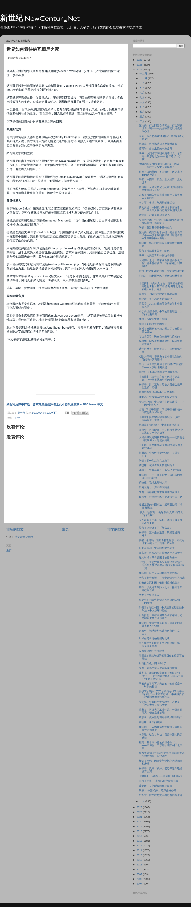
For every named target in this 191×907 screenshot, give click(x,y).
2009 (140, 874)
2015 (140, 845)
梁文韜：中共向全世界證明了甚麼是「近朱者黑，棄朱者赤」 (159, 703)
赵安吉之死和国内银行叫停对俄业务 (159, 582)
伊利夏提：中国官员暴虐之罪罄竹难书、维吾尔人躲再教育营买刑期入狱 (160, 209)
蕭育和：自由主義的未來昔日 (155, 148)
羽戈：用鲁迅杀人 (149, 595)
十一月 (144, 78)
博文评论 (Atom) (24, 537)
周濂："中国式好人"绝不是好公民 (157, 790)
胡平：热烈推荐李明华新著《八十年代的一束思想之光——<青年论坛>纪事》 (160, 156)
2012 (140, 860)
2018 (140, 831)
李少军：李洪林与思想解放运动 (157, 202)
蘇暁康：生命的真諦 (150, 722)
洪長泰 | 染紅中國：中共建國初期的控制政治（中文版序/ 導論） (161, 609)
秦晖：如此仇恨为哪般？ (153, 324)
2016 (140, 840)
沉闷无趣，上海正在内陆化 (154, 487)
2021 (140, 817)
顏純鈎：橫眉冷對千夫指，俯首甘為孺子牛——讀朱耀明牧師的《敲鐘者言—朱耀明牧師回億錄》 (160, 235)
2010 (140, 869)
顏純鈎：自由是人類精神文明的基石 (159, 573)
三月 (142, 116)
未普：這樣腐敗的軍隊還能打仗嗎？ (159, 492)
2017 (140, 836)
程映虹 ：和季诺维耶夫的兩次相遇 (158, 372)
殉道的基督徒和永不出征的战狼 (157, 392)
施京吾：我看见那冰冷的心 (154, 215)
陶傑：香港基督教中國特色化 (155, 227)
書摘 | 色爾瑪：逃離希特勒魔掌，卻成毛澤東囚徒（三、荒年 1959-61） (161, 542)
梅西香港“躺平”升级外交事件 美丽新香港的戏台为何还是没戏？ (162, 754)
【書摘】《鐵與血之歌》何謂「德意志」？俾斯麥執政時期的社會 (159, 378)
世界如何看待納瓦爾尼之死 (154, 638)
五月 (142, 107)
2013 (140, 855)
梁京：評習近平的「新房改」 (155, 527)
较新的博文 (15, 529)
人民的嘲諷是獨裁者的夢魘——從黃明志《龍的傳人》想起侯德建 (162, 439)
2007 (140, 883)
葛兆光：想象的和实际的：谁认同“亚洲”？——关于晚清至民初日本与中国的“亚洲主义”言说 (161, 676)
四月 (142, 111)
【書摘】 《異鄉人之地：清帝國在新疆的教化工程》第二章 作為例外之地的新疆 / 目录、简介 (161, 286)
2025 (140, 64)
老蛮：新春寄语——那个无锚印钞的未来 (162, 577)
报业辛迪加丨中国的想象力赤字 (157, 548)
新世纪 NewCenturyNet (40, 18)
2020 (140, 821)
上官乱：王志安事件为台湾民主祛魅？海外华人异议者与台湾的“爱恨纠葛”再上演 (161, 565)
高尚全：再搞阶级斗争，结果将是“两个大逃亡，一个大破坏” (161, 431)
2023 (140, 807)
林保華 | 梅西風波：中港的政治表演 (159, 425)
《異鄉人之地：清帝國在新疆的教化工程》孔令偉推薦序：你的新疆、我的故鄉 (160, 263)
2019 (140, 826)
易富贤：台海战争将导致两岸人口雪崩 (160, 553)
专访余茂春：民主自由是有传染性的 (159, 336)
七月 (142, 97)
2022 (140, 812)
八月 (142, 92)
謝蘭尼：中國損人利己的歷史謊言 (158, 397)
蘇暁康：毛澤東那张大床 (153, 482)
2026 (140, 59)
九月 (142, 88)
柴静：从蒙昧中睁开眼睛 (153, 319)
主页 (65, 529)
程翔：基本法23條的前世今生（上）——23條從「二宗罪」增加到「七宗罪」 (160, 745)
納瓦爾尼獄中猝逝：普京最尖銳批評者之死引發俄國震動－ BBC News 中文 (55, 404)
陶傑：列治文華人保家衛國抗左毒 (158, 668)
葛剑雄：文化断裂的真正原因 (155, 785)
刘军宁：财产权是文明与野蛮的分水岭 (160, 795)
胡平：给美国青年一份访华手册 (157, 255)
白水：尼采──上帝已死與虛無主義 (158, 781)
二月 (142, 121)
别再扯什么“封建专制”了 (152, 663)
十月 (142, 83)
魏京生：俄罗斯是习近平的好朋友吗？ (160, 717)
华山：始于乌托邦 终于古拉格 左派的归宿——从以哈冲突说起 (161, 366)
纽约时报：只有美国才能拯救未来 (158, 557)
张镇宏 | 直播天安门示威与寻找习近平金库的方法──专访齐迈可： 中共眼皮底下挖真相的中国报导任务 (161, 694)
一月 (142, 801)
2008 (140, 879)
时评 (17, 417)
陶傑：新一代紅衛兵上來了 (154, 460)
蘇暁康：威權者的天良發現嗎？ (157, 465)
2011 (140, 864)
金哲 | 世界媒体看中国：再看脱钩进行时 (161, 271)
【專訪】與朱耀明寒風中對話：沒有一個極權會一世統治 (160, 419)
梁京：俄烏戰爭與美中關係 (154, 250)
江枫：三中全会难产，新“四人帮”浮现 (160, 470)
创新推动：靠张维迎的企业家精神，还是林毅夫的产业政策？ (160, 617)
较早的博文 (116, 529)
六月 (142, 102)
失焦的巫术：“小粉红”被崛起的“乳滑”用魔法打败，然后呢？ (161, 221)
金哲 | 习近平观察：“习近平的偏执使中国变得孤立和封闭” (161, 411)
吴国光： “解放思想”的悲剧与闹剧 (158, 294)
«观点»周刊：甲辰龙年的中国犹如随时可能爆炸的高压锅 (160, 358)
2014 (140, 850)
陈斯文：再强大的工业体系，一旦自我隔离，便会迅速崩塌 (160, 711)
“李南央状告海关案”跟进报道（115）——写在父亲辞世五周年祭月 (159, 165)
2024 (140, 69)
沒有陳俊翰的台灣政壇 (151, 651)
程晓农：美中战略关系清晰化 (155, 299)
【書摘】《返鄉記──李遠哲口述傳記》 (161, 776)
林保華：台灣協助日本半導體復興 (158, 144)
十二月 (144, 73)
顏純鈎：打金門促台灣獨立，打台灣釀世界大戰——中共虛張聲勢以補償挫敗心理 (160, 128)
